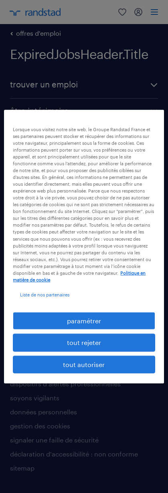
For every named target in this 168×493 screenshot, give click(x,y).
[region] (84, 246)
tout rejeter (84, 342)
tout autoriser (84, 364)
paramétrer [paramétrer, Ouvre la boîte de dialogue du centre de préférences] (84, 321)
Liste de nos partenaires (44, 294)
